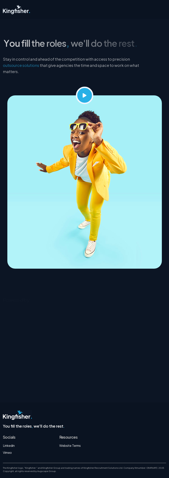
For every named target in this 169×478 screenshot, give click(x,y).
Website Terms (70, 445)
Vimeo (7, 452)
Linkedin (9, 445)
